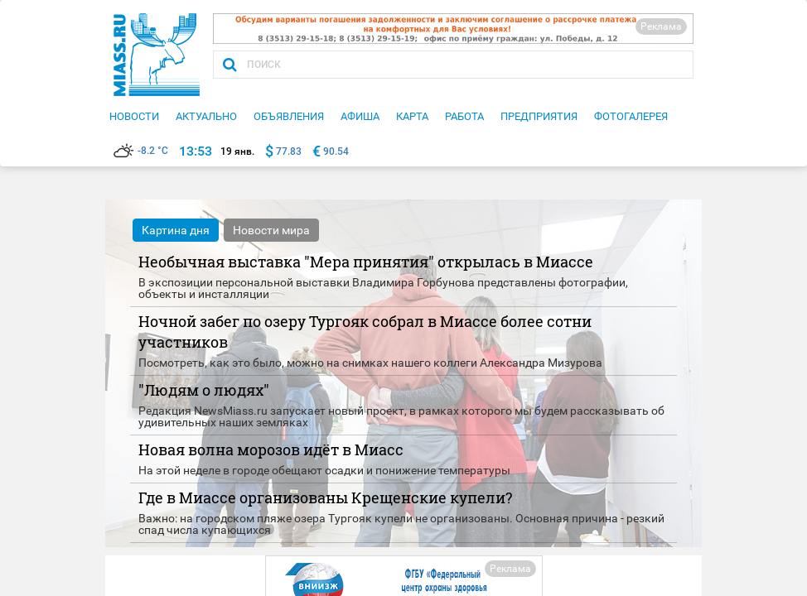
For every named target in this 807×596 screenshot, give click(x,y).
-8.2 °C (141, 150)
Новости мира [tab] (271, 230)
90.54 (336, 151)
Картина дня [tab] (176, 230)
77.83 (289, 151)
